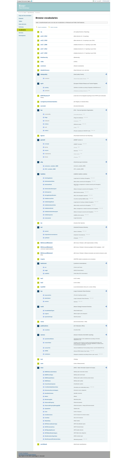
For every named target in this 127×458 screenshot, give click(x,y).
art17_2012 (43, 49)
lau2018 (42, 287)
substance (47, 354)
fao (41, 110)
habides (42, 174)
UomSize (47, 417)
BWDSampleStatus (49, 377)
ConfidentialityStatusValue (51, 387)
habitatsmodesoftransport (51, 211)
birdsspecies (48, 192)
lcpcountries (48, 295)
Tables (20, 21)
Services (21, 32)
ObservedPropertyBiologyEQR (52, 405)
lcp (41, 291)
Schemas (21, 27)
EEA (25, 1)
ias (41, 223)
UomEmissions (48, 414)
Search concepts (53, 27)
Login (95, 1)
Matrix (46, 396)
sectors (47, 301)
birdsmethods (48, 184)
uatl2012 (47, 273)
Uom (46, 411)
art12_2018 (43, 40)
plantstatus (47, 298)
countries (47, 329)
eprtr (41, 83)
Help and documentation (25, 15)
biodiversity (44, 57)
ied (41, 227)
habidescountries (49, 198)
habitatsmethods (49, 208)
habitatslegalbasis (49, 201)
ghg (41, 162)
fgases (42, 135)
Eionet (25, 12)
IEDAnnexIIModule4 (46, 253)
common (43, 66)
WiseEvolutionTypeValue (51, 436)
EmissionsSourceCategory (51, 390)
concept (47, 143)
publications (44, 326)
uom (41, 363)
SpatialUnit (47, 408)
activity (47, 87)
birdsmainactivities (49, 181)
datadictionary (44, 70)
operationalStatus (49, 338)
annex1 (47, 231)
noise (42, 321)
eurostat (43, 106)
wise (41, 367)
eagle (46, 270)
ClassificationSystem (50, 384)
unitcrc (46, 130)
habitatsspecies (49, 214)
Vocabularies (22, 30)
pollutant (47, 237)
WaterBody (47, 420)
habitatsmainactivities (50, 205)
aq (41, 32)
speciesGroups (48, 316)
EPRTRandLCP (45, 95)
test (41, 359)
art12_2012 (43, 36)
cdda (41, 61)
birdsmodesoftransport (50, 188)
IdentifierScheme (49, 393)
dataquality (43, 74)
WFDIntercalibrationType (51, 423)
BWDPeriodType (49, 374)
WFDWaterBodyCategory (51, 433)
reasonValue (48, 342)
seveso (42, 335)
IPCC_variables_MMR (50, 169)
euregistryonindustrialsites (48, 101)
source (46, 150)
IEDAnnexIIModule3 (46, 247)
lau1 (41, 278)
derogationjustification (50, 195)
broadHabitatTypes (49, 310)
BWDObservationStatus (51, 371)
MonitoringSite (48, 399)
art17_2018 (43, 53)
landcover (43, 263)
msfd (42, 306)
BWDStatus (48, 380)
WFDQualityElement (50, 430)
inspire (42, 259)
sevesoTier (47, 347)
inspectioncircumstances (51, 234)
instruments (48, 218)
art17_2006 (43, 44)
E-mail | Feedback (23, 453)
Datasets (21, 18)
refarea (46, 124)
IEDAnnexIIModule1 (46, 243)
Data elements (22, 24)
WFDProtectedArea (49, 427)
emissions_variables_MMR (51, 166)
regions (47, 313)
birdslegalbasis (48, 178)
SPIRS (46, 350)
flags (46, 117)
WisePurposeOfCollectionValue (52, 439)
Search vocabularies (42, 27)
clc (45, 267)
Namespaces (22, 35)
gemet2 (42, 140)
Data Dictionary (31, 12)
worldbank (43, 444)
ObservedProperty (49, 402)
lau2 (41, 282)
